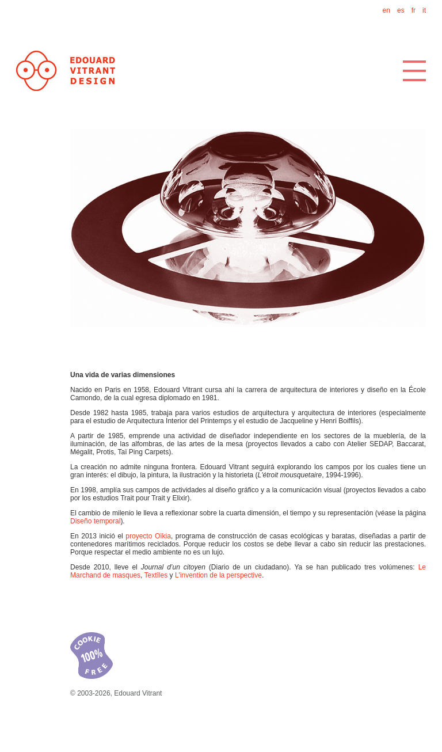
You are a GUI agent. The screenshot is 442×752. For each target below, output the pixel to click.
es (401, 10)
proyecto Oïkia (148, 536)
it (424, 10)
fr (413, 10)
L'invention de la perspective (218, 575)
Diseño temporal (95, 521)
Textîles (156, 575)
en (386, 10)
